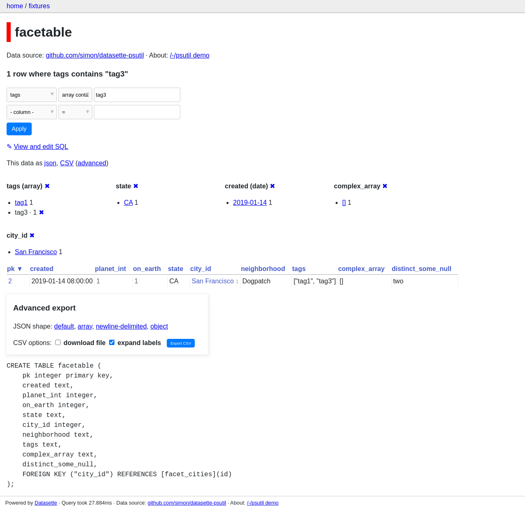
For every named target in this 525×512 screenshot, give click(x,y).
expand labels (135, 342)
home (15, 5)
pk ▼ (15, 268)
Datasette (46, 503)
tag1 (21, 202)
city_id (200, 268)
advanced (92, 163)
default (64, 326)
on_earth (147, 268)
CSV (67, 163)
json (50, 163)
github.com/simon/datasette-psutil (95, 55)
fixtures (39, 5)
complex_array (361, 268)
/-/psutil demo (190, 55)
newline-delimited (121, 326)
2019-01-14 (250, 202)
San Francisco (36, 251)
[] (344, 202)
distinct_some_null (421, 268)
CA (128, 202)
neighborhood (263, 268)
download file (80, 342)
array (85, 326)
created (42, 268)
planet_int (110, 268)
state (175, 268)
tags (299, 268)
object (159, 326)
